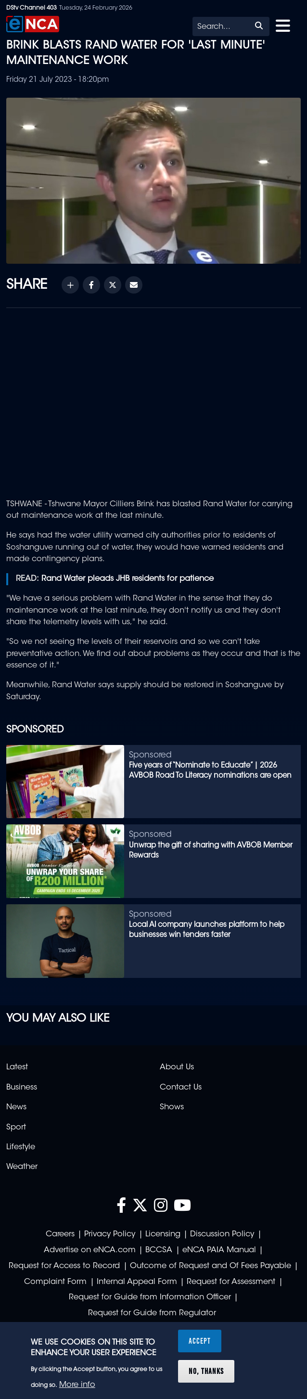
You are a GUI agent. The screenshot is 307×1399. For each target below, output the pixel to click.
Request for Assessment (231, 1282)
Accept (200, 1341)
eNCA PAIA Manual (219, 1250)
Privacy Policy (109, 1234)
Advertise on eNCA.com (90, 1250)
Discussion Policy (222, 1234)
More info (77, 1385)
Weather (22, 1167)
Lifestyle (20, 1147)
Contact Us (181, 1087)
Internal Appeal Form (137, 1282)
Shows (172, 1107)
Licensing (162, 1234)
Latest (17, 1067)
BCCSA (158, 1250)
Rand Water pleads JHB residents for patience (127, 579)
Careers (60, 1234)
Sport (16, 1127)
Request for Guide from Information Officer (150, 1297)
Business (21, 1087)
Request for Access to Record (64, 1266)
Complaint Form (55, 1282)
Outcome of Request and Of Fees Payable (210, 1266)
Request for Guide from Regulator (152, 1313)
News (16, 1107)
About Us (177, 1067)
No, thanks (206, 1371)
